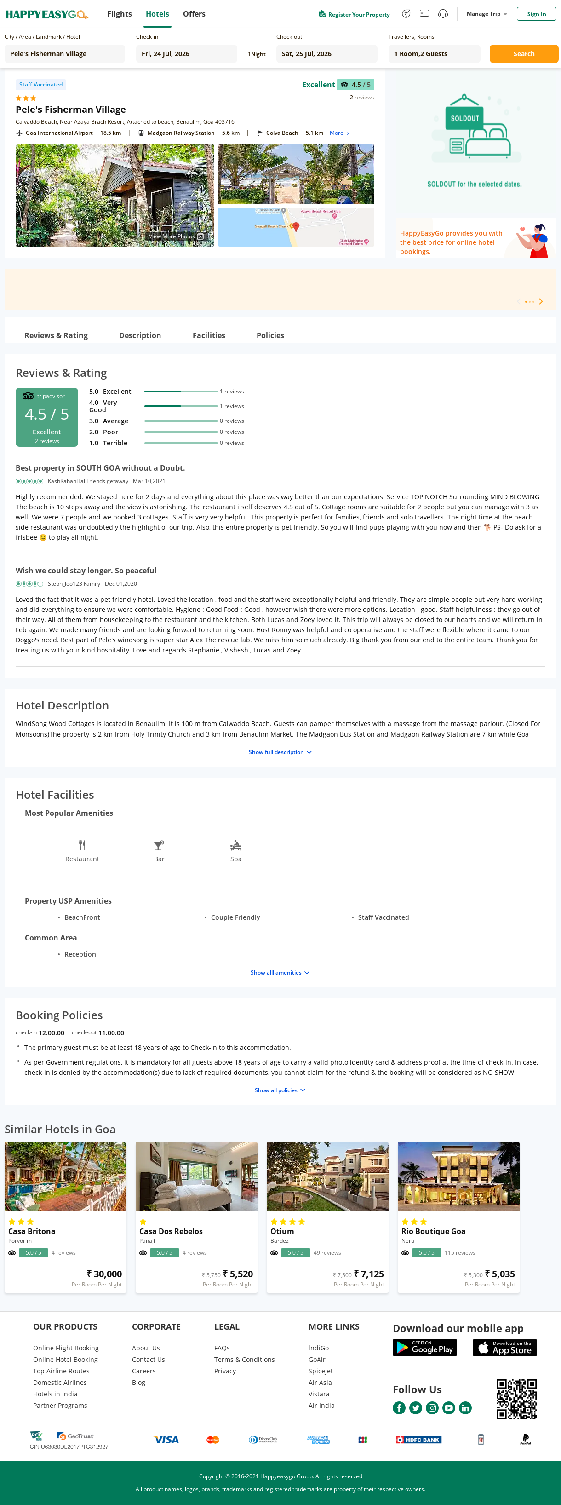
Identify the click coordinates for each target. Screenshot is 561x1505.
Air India (322, 1405)
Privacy (225, 1371)
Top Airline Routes (61, 1371)
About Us (146, 1348)
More (340, 133)
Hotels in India (55, 1394)
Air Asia (320, 1382)
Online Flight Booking (66, 1348)
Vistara (319, 1394)
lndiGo (319, 1348)
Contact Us (148, 1359)
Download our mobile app (458, 1328)
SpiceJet (321, 1371)
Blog (138, 1382)
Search (524, 53)
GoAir (317, 1359)
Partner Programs (60, 1405)
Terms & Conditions (244, 1359)
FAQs (222, 1348)
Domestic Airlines (60, 1382)
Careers (144, 1371)
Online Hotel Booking (65, 1359)
